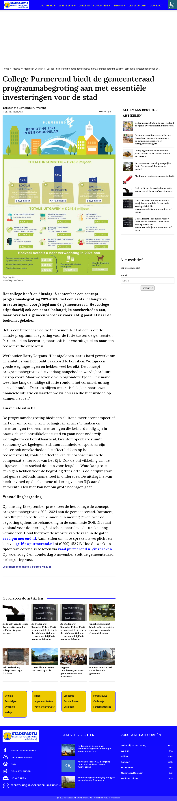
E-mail (124, 275)
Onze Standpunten (95, 5)
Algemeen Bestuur (33, 68)
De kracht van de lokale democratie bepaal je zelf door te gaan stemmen (15, 628)
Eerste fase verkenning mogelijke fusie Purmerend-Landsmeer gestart (153, 166)
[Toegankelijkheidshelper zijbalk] (172, 4)
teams (119, 5)
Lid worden (137, 5)
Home (6, 68)
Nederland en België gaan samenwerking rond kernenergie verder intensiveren (94, 748)
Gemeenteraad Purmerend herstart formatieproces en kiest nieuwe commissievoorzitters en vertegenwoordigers (153, 139)
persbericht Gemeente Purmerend (24, 108)
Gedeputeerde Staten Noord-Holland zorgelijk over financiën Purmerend (154, 124)
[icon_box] (19, 750)
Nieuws (16, 68)
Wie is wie (67, 5)
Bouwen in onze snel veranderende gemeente (100, 670)
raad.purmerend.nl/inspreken (85, 549)
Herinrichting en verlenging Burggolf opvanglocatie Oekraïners (96, 778)
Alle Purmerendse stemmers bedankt (154, 176)
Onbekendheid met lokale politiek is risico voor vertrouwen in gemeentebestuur (101, 628)
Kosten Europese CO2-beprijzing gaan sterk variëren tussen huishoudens (94, 764)
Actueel (48, 5)
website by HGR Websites (107, 796)
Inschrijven (147, 288)
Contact (156, 5)
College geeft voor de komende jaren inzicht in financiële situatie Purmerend (152, 153)
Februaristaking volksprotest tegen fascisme (13, 670)
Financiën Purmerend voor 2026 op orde (43, 669)
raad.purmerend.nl (19, 538)
